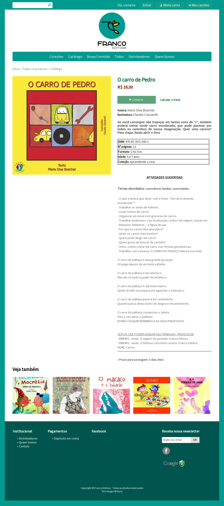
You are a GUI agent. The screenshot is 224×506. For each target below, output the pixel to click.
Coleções (56, 56)
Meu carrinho (200, 5)
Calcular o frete (170, 100)
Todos (119, 56)
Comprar (137, 100)
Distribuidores (139, 56)
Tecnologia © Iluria (112, 491)
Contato (24, 446)
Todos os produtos (35, 69)
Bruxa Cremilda (98, 56)
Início (16, 69)
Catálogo (75, 56)
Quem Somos (165, 56)
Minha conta (171, 5)
